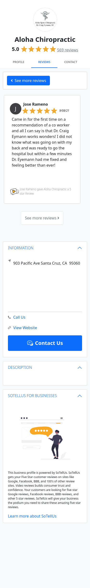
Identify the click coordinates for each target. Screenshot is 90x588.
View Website (22, 328)
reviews (67, 50)
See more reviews (42, 218)
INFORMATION (21, 247)
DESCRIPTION (20, 367)
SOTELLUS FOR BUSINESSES (32, 395)
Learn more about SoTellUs (32, 516)
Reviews (44, 62)
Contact (70, 62)
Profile (18, 62)
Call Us (16, 317)
